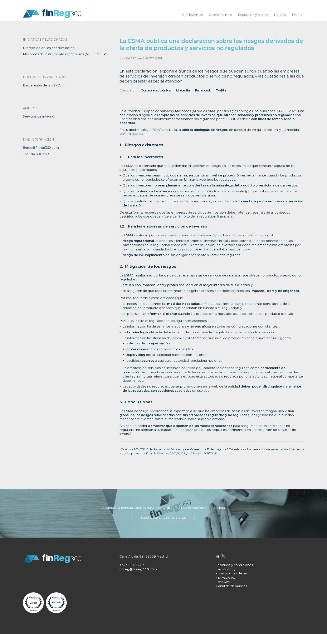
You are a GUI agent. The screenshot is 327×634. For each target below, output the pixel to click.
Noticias (280, 15)
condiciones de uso (233, 573)
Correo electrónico (156, 90)
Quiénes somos (220, 15)
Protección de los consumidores (48, 48)
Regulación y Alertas (253, 15)
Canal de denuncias (231, 586)
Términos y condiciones (234, 565)
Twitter (222, 90)
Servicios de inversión (39, 116)
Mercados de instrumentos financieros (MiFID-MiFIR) (65, 54)
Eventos (298, 15)
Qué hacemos (192, 15)
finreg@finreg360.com (41, 148)
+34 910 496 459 (36, 154)
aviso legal (226, 569)
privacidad (226, 577)
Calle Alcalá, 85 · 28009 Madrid (143, 556)
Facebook (203, 90)
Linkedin (183, 90)
